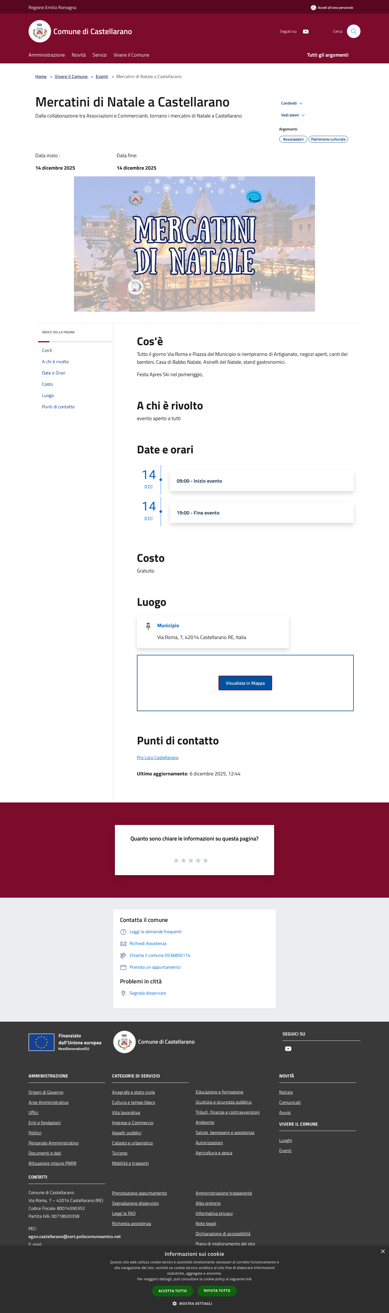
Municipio (168, 625)
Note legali (206, 1223)
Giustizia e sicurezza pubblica (224, 1102)
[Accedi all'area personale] (331, 7)
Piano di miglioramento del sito (225, 1243)
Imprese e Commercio (132, 1122)
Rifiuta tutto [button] (217, 1290)
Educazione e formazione (219, 1091)
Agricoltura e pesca (214, 1152)
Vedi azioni (294, 115)
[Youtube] (303, 31)
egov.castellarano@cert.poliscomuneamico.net (75, 1236)
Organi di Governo (46, 1092)
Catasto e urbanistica (132, 1142)
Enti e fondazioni (45, 1122)
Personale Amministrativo (53, 1142)
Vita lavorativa (126, 1112)
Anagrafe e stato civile (133, 1092)
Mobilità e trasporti (130, 1163)
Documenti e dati (45, 1153)
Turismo (119, 1153)
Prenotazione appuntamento (139, 1193)
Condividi (292, 103)
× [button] (383, 1252)
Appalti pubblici (126, 1132)
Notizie (286, 1092)
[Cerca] (353, 31)
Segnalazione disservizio (135, 1203)
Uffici (33, 1112)
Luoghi (285, 1140)
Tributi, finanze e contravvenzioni (228, 1112)
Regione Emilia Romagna (52, 7)
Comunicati (290, 1102)
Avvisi (285, 1112)
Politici (35, 1132)
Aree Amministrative (49, 1102)
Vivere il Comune (72, 76)
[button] (194, 1303)
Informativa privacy (214, 1213)
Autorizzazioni (209, 1142)
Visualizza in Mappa (245, 683)
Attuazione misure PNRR (53, 1163)
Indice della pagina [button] (58, 332)
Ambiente (205, 1122)
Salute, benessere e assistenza (225, 1132)
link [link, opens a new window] (249, 1279)
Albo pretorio (208, 1203)
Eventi (102, 76)
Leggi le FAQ (124, 1213)
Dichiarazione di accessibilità (223, 1233)
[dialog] (194, 1279)
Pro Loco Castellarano (157, 757)
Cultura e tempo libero (133, 1102)
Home (41, 76)
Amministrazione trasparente (224, 1193)
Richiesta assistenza (131, 1223)
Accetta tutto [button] (173, 1290)
